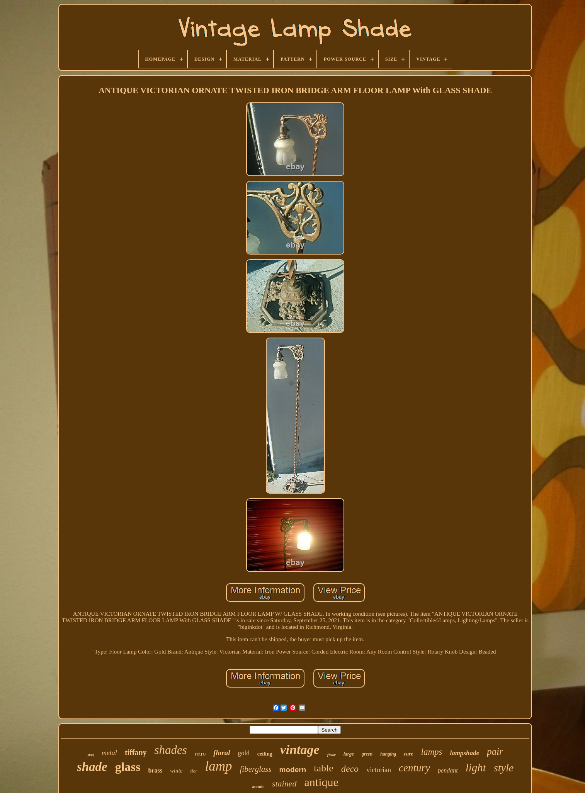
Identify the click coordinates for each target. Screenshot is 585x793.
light (476, 767)
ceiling (264, 754)
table (323, 768)
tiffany (136, 752)
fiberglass (256, 769)
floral (221, 753)
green (367, 754)
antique (321, 782)
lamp (218, 766)
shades (171, 750)
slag (90, 755)
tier (193, 771)
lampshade (465, 753)
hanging (388, 754)
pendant (448, 770)
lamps (431, 752)
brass (155, 770)
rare (408, 754)
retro (200, 754)
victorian (378, 770)
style (504, 768)
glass (128, 767)
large (349, 754)
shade (92, 767)
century (414, 768)
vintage (300, 749)
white (176, 771)
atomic (258, 786)
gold (244, 753)
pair (495, 751)
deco (350, 769)
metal (109, 753)
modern (292, 770)
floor (331, 754)
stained (284, 783)
